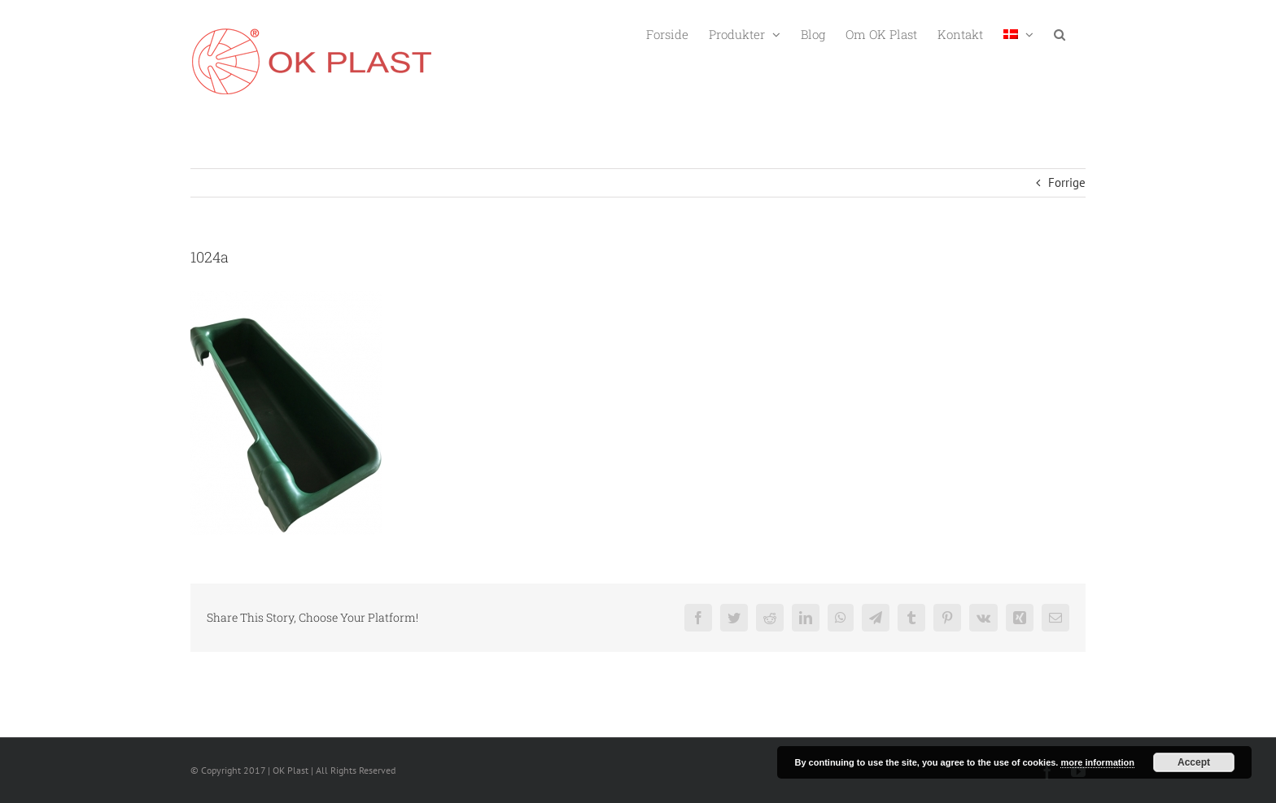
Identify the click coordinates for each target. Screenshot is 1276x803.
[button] (1059, 33)
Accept (1194, 762)
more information (1097, 762)
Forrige (1067, 182)
